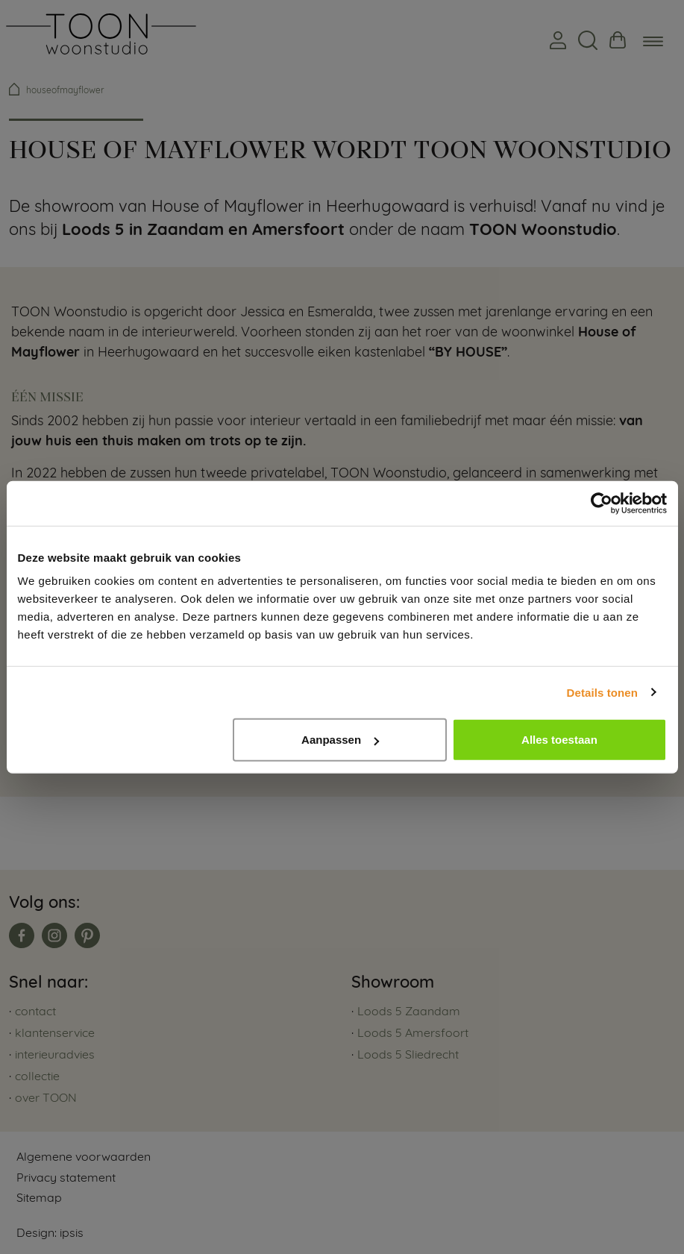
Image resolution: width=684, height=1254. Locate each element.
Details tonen (602, 692)
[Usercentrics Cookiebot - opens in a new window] (601, 503)
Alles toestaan (559, 739)
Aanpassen (340, 739)
